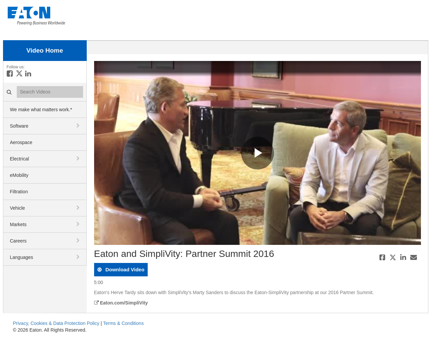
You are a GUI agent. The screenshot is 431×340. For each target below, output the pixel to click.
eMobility (19, 175)
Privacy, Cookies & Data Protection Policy (56, 323)
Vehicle (17, 208)
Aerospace (21, 142)
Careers (18, 241)
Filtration (19, 191)
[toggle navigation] (79, 125)
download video (124, 269)
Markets (18, 224)
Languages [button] (21, 257)
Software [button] (19, 126)
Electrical (19, 158)
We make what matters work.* (41, 109)
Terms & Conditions (123, 323)
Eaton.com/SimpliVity (121, 302)
